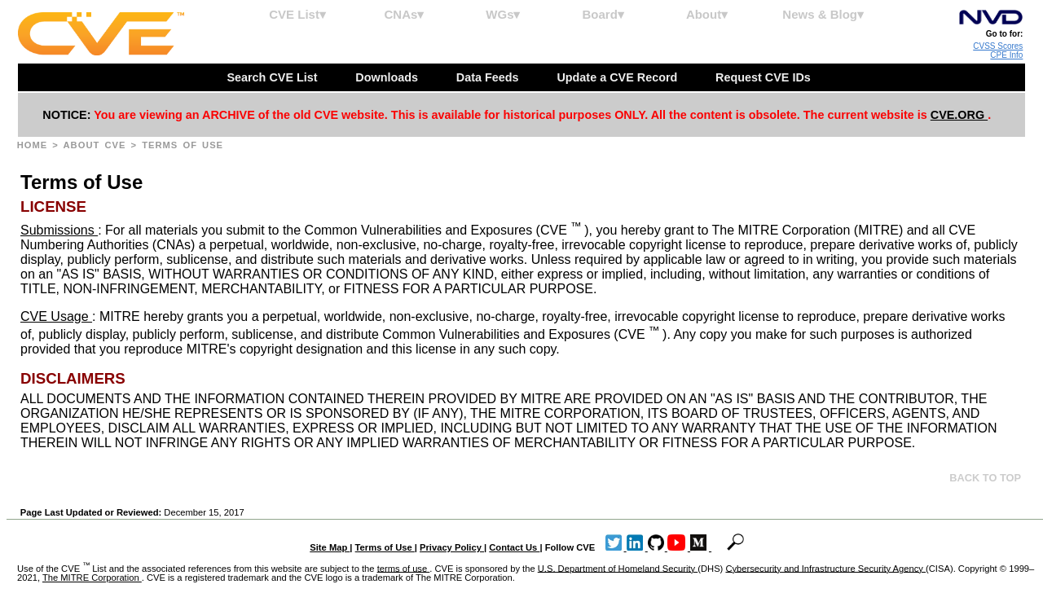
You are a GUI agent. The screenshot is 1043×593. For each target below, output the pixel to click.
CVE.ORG (959, 114)
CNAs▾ (404, 14)
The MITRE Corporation (92, 577)
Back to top (985, 478)
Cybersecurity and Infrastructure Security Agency (825, 568)
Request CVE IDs (764, 77)
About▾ (707, 14)
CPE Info (1006, 55)
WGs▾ (503, 14)
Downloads (388, 77)
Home (35, 145)
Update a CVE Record (618, 77)
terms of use (403, 568)
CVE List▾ (297, 14)
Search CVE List (273, 77)
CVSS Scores (998, 46)
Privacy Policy (452, 547)
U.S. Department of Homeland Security (618, 568)
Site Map (330, 547)
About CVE (97, 145)
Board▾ (603, 14)
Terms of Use (385, 547)
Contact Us (514, 547)
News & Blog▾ (823, 14)
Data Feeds (489, 77)
